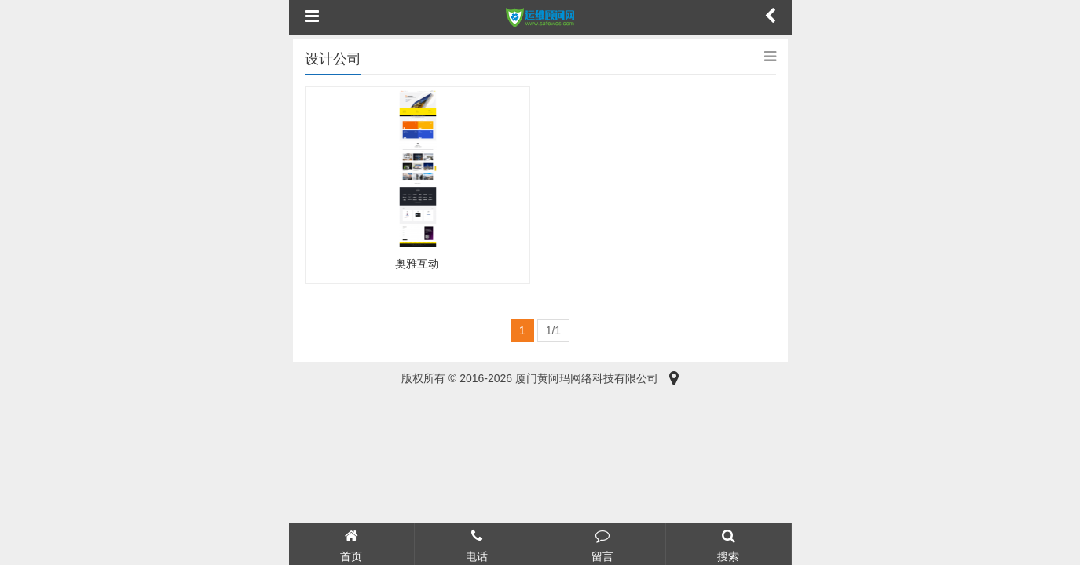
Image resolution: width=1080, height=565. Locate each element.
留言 (602, 544)
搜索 (728, 544)
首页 (351, 544)
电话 (477, 544)
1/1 (553, 330)
